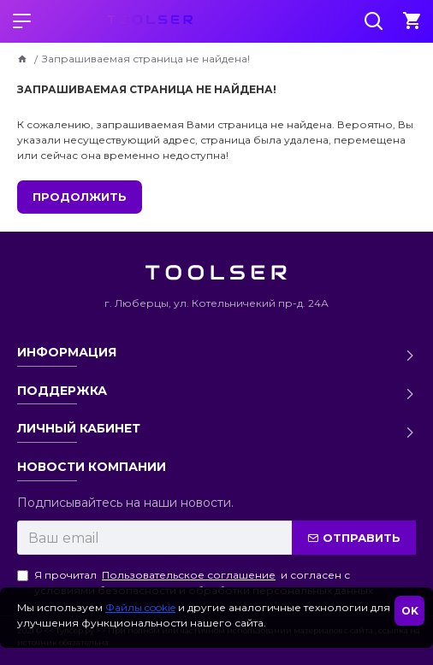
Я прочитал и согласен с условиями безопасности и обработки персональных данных (195, 582)
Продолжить (80, 196)
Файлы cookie (140, 607)
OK (409, 610)
